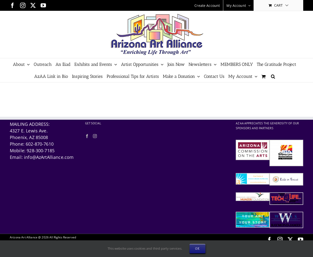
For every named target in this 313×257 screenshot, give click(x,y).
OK (197, 248)
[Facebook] (87, 136)
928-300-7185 (41, 150)
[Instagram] (95, 136)
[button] (273, 76)
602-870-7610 (40, 144)
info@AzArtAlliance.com (49, 157)
